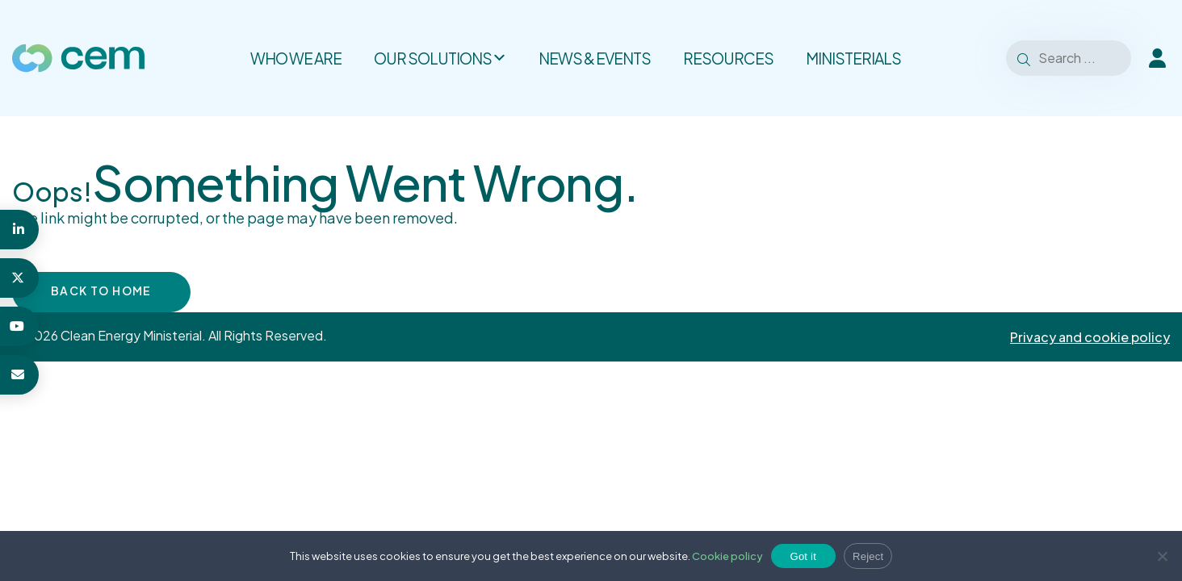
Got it (803, 556)
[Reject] (1162, 556)
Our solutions (440, 58)
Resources (728, 58)
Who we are (296, 58)
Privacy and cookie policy (1090, 336)
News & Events (595, 58)
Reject (868, 556)
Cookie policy (727, 556)
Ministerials (853, 58)
